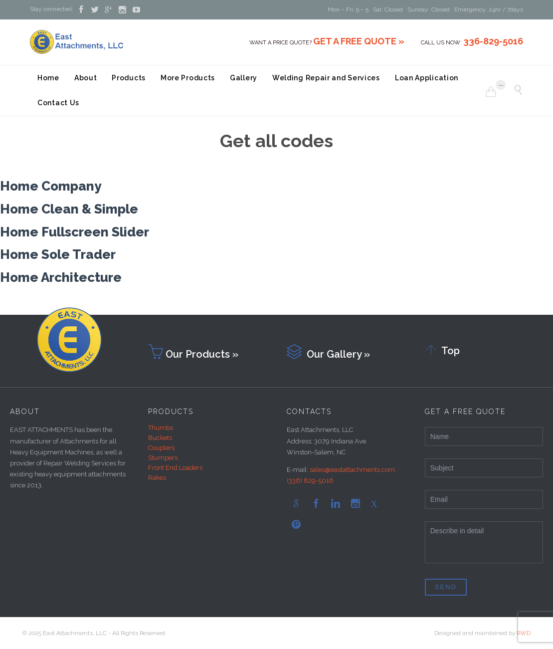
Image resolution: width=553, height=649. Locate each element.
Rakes (157, 477)
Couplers (161, 447)
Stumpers (163, 457)
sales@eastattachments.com (352, 469)
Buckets (160, 437)
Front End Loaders (175, 467)
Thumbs (160, 428)
